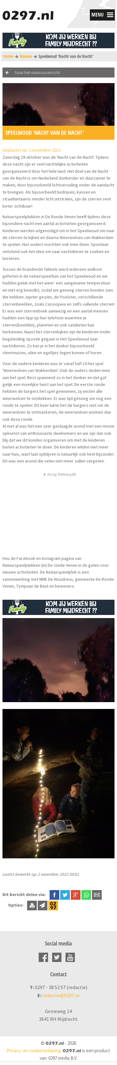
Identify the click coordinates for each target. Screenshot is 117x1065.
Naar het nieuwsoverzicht (37, 72)
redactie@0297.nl (61, 995)
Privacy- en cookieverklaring (34, 1050)
